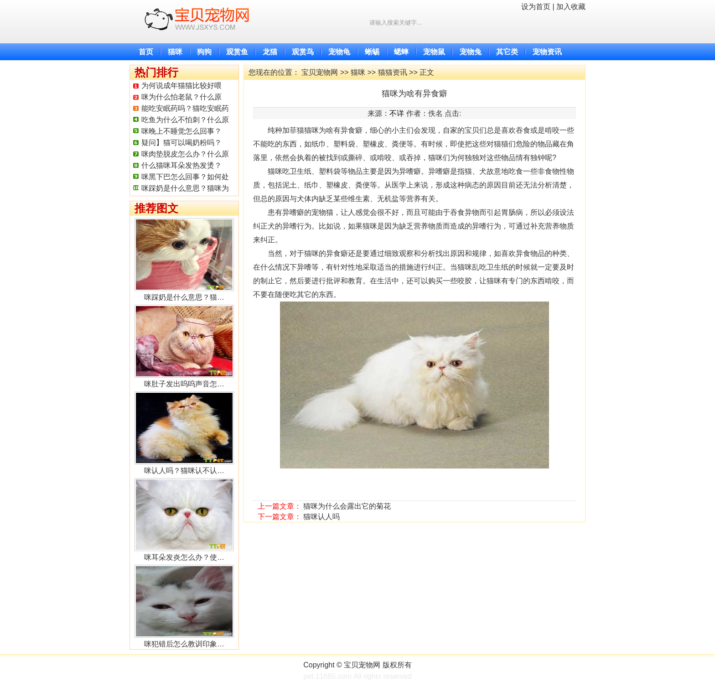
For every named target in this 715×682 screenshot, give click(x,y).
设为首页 (535, 6)
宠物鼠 (434, 52)
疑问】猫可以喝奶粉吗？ (181, 142)
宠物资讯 (547, 52)
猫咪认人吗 (321, 517)
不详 (396, 113)
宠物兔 (471, 52)
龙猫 (270, 52)
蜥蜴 (372, 52)
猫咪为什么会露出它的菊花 (347, 506)
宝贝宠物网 (319, 72)
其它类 (507, 52)
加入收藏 (570, 6)
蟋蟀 (401, 52)
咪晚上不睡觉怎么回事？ (181, 131)
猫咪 (175, 52)
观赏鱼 (237, 52)
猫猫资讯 (392, 72)
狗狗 (204, 52)
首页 (146, 52)
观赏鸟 (303, 52)
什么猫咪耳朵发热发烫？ (181, 165)
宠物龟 (339, 52)
